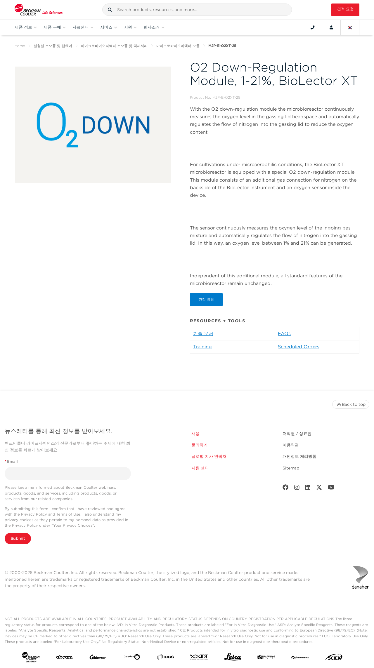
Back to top (351, 404)
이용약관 (291, 445)
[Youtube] (331, 488)
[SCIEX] (334, 658)
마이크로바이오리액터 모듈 (178, 46)
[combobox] (197, 9)
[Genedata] (132, 658)
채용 (195, 433)
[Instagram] (296, 488)
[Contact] (312, 27)
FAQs (284, 333)
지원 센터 (200, 468)
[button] (110, 9)
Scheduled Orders (298, 346)
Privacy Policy (34, 514)
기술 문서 (203, 333)
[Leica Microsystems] (233, 658)
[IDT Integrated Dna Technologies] (199, 658)
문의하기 (199, 445)
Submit (18, 538)
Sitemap (291, 468)
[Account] (331, 27)
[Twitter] (319, 488)
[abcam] (64, 658)
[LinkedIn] (308, 488)
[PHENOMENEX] (300, 658)
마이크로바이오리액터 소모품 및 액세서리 (114, 46)
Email (11, 461)
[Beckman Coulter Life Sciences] (39, 10)
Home (20, 46)
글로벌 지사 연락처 (208, 456)
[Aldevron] (98, 658)
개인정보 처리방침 (299, 456)
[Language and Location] (350, 27)
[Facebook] (285, 488)
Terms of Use (68, 514)
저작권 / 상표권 (297, 433)
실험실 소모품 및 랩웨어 (53, 46)
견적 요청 (345, 9)
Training (202, 346)
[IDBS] (165, 658)
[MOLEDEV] (266, 658)
